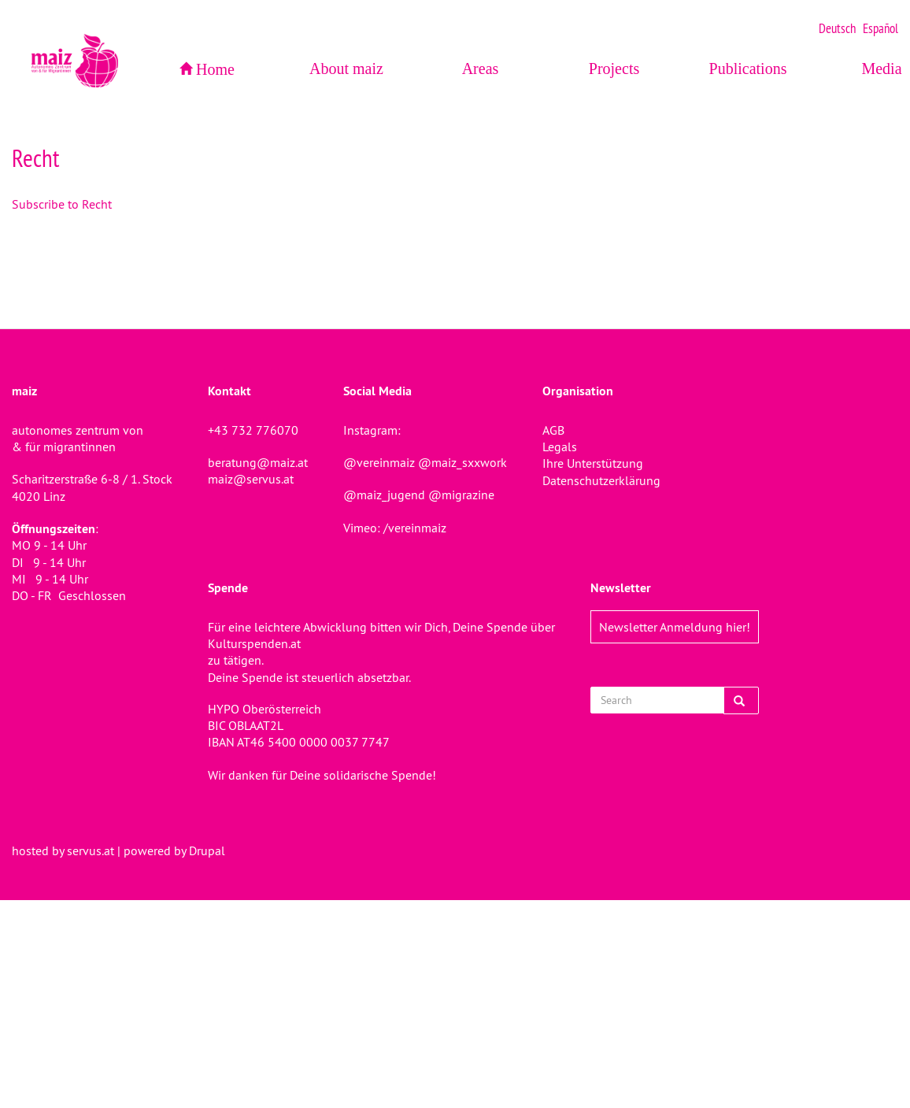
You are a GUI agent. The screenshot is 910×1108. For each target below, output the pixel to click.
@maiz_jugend (384, 494)
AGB (553, 430)
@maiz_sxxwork (462, 462)
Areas (480, 68)
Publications (748, 68)
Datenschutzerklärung (601, 480)
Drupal (207, 850)
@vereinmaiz (379, 462)
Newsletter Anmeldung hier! (674, 627)
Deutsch (837, 28)
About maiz (346, 68)
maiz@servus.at (251, 479)
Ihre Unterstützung (592, 463)
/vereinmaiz (413, 527)
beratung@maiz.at (258, 462)
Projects (614, 68)
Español (880, 28)
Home (215, 69)
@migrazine (461, 494)
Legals (559, 446)
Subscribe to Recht (62, 204)
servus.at (90, 850)
